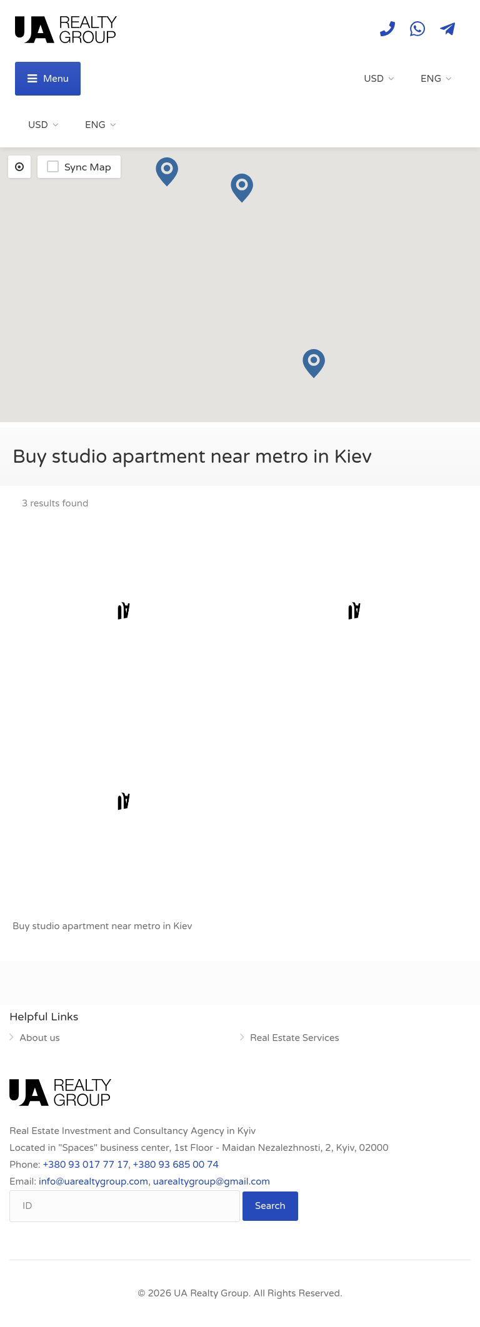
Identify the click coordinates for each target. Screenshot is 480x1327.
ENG (431, 78)
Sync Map (87, 167)
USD (374, 78)
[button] (314, 363)
